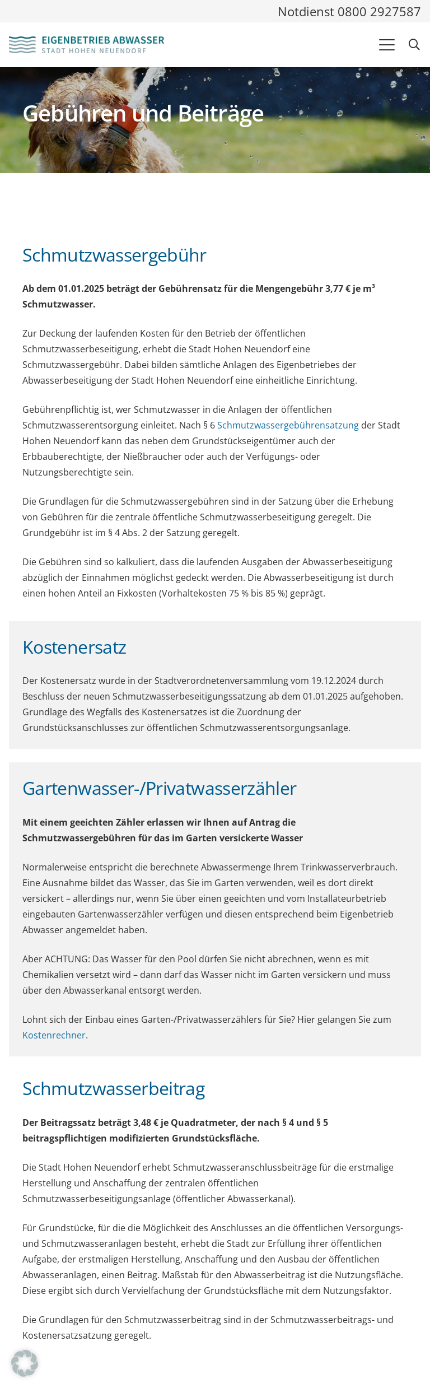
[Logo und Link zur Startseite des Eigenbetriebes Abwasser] (86, 44)
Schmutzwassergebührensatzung (288, 425)
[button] (387, 45)
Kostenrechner (54, 1035)
